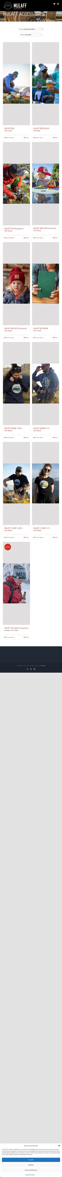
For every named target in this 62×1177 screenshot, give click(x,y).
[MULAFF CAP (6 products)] (16, 183)
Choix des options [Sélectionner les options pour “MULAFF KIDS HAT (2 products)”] (10, 337)
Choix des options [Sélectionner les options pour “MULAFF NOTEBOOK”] (39, 337)
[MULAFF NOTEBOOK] (45, 283)
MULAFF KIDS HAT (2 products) (15, 328)
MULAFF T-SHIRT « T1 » (41, 528)
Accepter (31, 1160)
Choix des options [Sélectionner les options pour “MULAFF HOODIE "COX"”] (10, 437)
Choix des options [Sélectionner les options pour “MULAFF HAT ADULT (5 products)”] (10, 637)
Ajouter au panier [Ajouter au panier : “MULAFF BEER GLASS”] (39, 137)
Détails (27, 137)
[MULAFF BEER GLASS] (45, 83)
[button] (59, 1146)
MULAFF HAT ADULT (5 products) (16, 628)
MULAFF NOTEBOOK (40, 328)
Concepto (42, 665)
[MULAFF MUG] (16, 83)
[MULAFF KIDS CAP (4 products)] (45, 183)
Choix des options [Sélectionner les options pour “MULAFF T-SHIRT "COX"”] (10, 537)
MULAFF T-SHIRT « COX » (13, 528)
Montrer (26, 35)
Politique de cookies (30, 1174)
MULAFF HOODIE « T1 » (41, 428)
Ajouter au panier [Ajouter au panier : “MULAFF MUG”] (10, 137)
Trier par (27, 29)
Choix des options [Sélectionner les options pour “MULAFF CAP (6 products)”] (10, 238)
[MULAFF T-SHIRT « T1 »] (45, 483)
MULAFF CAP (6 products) (13, 228)
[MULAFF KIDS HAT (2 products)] (16, 283)
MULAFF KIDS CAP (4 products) (44, 228)
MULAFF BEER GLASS (41, 128)
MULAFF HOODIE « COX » (13, 428)
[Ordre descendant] (42, 29)
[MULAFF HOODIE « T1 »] (45, 383)
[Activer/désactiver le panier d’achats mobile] (54, 4)
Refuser (31, 1165)
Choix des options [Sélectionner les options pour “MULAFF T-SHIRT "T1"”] (39, 537)
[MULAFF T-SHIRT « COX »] (16, 483)
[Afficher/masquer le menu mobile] (58, 4)
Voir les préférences (31, 1170)
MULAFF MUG (9, 128)
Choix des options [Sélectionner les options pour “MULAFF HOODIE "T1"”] (39, 437)
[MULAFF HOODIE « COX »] (16, 383)
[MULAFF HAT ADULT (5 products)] (16, 583)
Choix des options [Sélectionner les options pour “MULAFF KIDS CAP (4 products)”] (39, 238)
